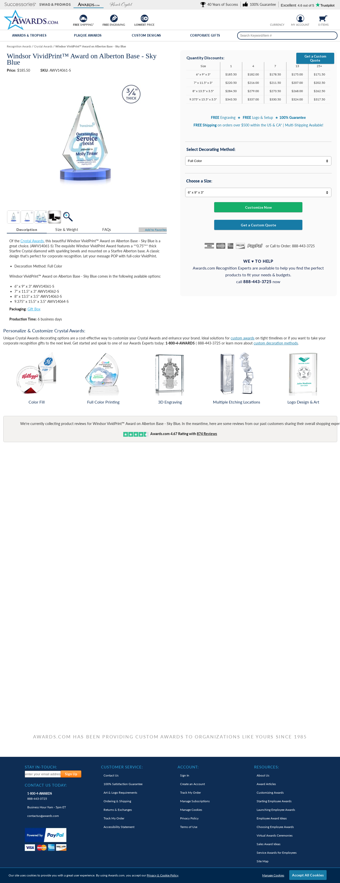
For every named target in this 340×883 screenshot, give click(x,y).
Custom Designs (146, 35)
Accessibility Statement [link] (119, 827)
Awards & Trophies (29, 35)
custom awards (242, 338)
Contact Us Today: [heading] (46, 785)
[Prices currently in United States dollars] (273, 18)
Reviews (207, 434)
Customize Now (258, 207)
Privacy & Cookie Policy (162, 875)
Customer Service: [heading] (122, 767)
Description (26, 229)
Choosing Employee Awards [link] (275, 827)
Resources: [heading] (266, 767)
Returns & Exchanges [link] (118, 810)
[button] (20, 4)
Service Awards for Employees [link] (277, 852)
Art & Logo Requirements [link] (120, 792)
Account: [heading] (188, 767)
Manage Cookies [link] (191, 810)
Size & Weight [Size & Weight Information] (66, 229)
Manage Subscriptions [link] (195, 801)
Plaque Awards (88, 35)
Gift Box (34, 309)
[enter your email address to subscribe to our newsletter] (43, 774)
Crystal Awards (32, 241)
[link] (220, 4)
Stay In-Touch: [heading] (41, 767)
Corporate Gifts (205, 35)
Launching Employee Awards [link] (276, 810)
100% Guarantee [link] (123, 784)
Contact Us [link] (111, 775)
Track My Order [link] (114, 818)
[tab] (27, 229)
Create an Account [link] (192, 784)
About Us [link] (263, 775)
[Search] (332, 36)
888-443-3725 (39, 796)
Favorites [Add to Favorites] (156, 230)
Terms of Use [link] (188, 827)
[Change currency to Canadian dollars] (281, 18)
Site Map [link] (263, 861)
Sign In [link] (184, 775)
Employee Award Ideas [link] (272, 818)
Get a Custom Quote (315, 58)
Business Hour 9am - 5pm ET (46, 807)
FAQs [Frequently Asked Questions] (106, 229)
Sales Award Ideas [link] (268, 844)
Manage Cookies (273, 875)
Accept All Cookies (308, 875)
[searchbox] (287, 36)
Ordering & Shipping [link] (117, 801)
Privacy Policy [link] (189, 818)
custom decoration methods (276, 343)
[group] (277, 18)
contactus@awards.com (43, 816)
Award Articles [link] (266, 784)
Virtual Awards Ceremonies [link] (275, 835)
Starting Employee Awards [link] (274, 801)
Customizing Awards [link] (270, 792)
